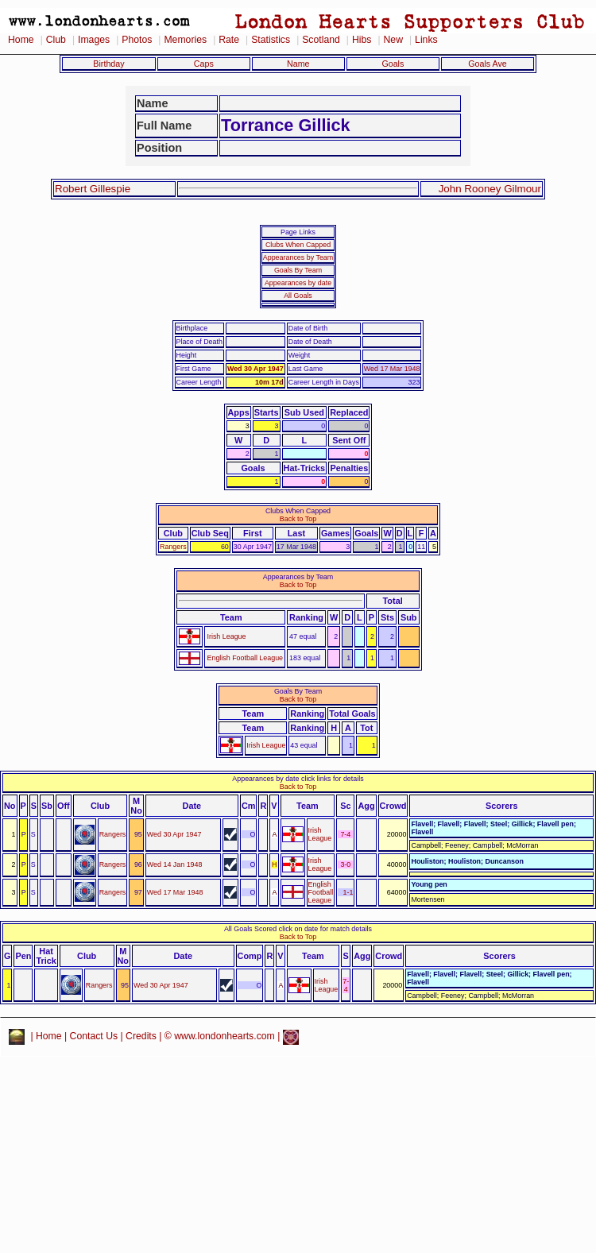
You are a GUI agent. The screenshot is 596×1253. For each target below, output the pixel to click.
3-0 (345, 864)
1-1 (348, 892)
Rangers (173, 547)
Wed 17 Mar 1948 (392, 369)
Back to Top (298, 519)
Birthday (108, 63)
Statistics (270, 39)
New (393, 39)
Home (21, 39)
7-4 (345, 834)
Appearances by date (298, 283)
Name (298, 63)
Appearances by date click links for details (297, 779)
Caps (204, 63)
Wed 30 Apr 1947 (255, 369)
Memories (185, 39)
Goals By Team (298, 270)
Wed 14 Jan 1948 (175, 864)
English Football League (245, 658)
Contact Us (94, 1036)
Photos (137, 39)
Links (426, 39)
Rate (229, 39)
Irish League (226, 636)
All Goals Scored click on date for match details (298, 929)
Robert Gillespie (92, 189)
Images (94, 39)
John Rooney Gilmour (490, 189)
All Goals (298, 296)
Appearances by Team (298, 257)
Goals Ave (487, 63)
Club (56, 39)
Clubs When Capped (298, 245)
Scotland (321, 39)
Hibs (361, 39)
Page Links (298, 232)
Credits (141, 1036)
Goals (392, 63)
